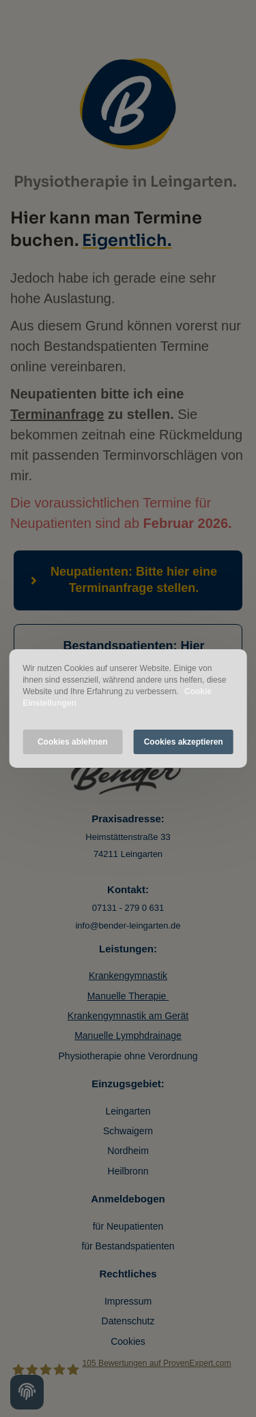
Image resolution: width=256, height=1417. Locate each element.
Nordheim (128, 1150)
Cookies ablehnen (73, 742)
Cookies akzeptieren (183, 742)
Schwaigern (128, 1130)
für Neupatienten (128, 1226)
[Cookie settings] (27, 1392)
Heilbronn (128, 1171)
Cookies (128, 1341)
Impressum (128, 1301)
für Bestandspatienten (127, 1246)
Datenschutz (128, 1320)
